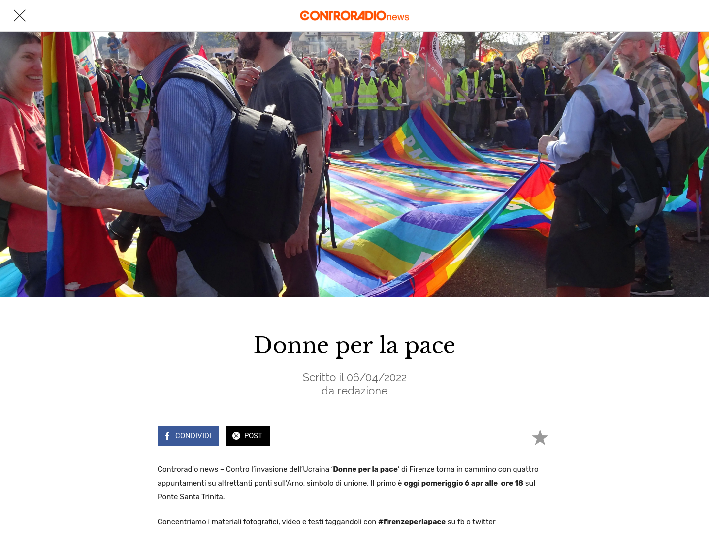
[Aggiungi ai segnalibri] (539, 437)
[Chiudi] (20, 16)
